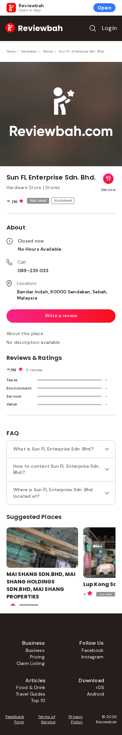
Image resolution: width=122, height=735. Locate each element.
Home (11, 51)
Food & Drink (30, 687)
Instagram (92, 657)
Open (104, 8)
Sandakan (29, 51)
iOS (100, 687)
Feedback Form (15, 719)
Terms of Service (46, 719)
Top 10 (38, 700)
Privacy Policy (76, 719)
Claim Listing (31, 663)
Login (109, 28)
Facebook (92, 650)
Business (35, 650)
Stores (48, 51)
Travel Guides (30, 694)
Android (95, 694)
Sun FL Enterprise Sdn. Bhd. (81, 51)
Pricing (37, 657)
